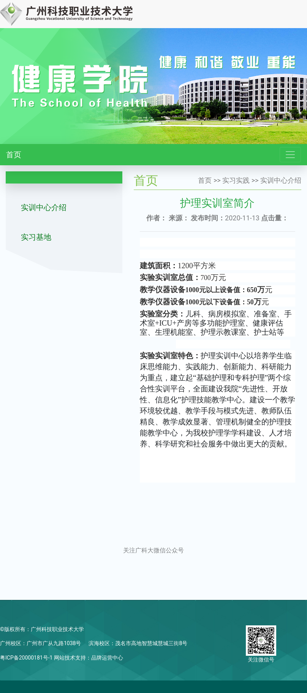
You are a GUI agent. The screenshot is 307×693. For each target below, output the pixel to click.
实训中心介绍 (43, 207)
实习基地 (36, 237)
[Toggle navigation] (290, 154)
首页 (13, 154)
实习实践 (236, 180)
